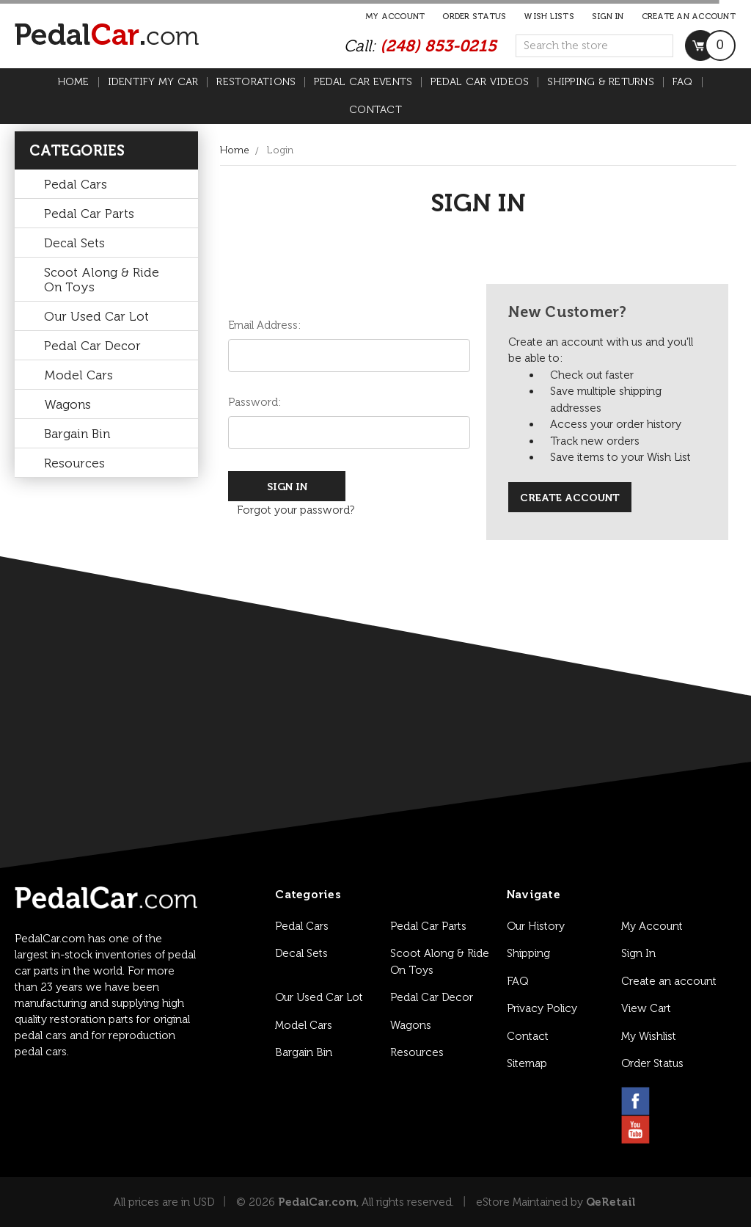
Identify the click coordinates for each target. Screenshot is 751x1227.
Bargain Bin (77, 433)
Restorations (256, 82)
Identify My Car (153, 82)
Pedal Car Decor (92, 345)
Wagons (67, 404)
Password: (254, 402)
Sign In (638, 953)
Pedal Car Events (363, 82)
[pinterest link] (706, 1101)
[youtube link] (635, 1129)
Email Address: (264, 325)
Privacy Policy (542, 1008)
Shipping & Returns (600, 82)
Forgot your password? (295, 510)
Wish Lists (549, 16)
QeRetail (610, 1202)
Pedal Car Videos (480, 82)
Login (280, 150)
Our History (536, 926)
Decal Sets (74, 243)
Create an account (689, 16)
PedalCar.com (317, 1202)
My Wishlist (648, 1036)
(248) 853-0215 (438, 46)
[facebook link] (635, 1101)
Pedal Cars (75, 184)
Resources (74, 463)
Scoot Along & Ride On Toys (101, 279)
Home (73, 82)
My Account (395, 16)
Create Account (570, 498)
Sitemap (527, 1063)
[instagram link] (670, 1101)
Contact (375, 110)
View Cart (646, 1008)
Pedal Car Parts (89, 213)
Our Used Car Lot (96, 316)
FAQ (683, 82)
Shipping (528, 953)
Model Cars (78, 375)
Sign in (608, 16)
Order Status (474, 16)
